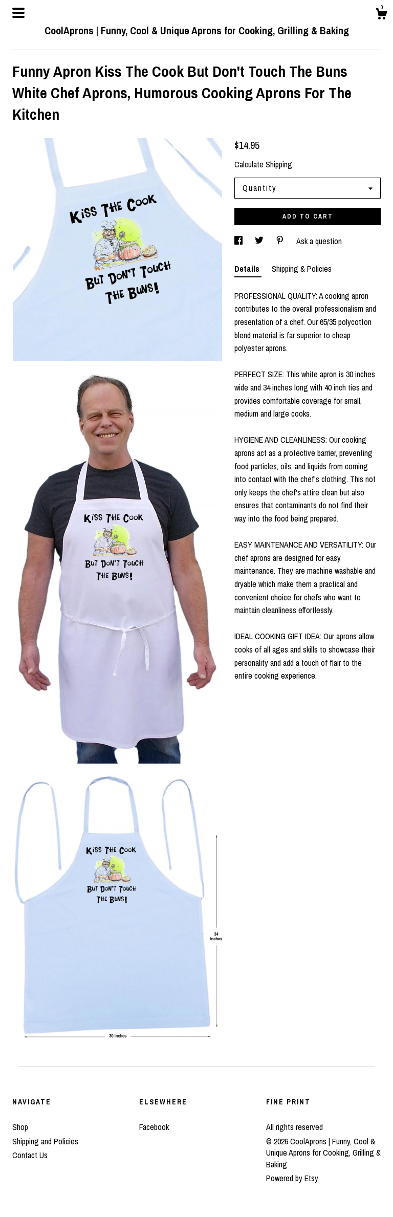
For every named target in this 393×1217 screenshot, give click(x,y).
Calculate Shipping (263, 164)
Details (247, 268)
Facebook (154, 1127)
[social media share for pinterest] (281, 241)
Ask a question (319, 241)
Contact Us (30, 1155)
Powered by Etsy (292, 1178)
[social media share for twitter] (260, 241)
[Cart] (381, 15)
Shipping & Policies (302, 268)
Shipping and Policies (45, 1141)
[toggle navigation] (18, 13)
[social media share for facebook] (239, 241)
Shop (20, 1127)
